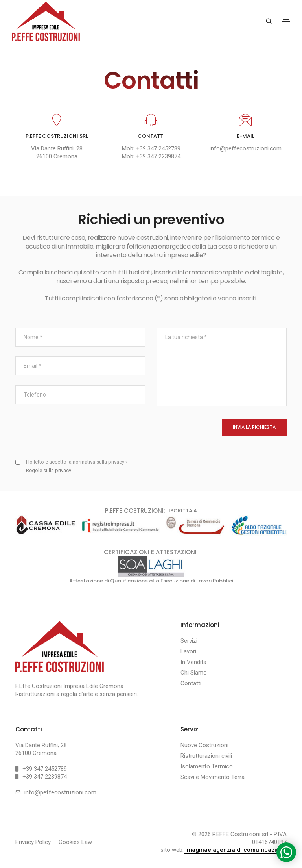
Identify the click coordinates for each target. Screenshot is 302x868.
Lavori (188, 651)
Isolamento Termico (206, 766)
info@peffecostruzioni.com (246, 148)
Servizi (188, 641)
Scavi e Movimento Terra (212, 777)
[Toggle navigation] (286, 21)
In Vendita (193, 662)
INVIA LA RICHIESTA (254, 427)
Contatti (190, 683)
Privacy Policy (33, 842)
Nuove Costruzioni (204, 745)
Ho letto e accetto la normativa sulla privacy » (77, 466)
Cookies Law (75, 842)
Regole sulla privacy (48, 471)
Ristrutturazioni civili (206, 756)
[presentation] (75, 434)
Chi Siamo (193, 673)
